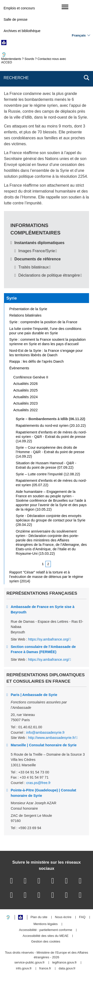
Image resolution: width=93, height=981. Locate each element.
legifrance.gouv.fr (64, 962)
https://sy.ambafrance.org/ (48, 639)
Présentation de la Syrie (28, 309)
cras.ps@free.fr (38, 783)
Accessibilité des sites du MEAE (45, 936)
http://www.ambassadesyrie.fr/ (52, 738)
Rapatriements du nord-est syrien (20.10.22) (51, 426)
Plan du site (39, 917)
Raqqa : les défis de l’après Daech (36, 361)
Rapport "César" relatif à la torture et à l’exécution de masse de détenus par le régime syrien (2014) (46, 576)
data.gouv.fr (67, 968)
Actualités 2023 (25, 403)
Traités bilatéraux (33, 267)
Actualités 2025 (25, 390)
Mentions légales (45, 924)
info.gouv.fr (23, 968)
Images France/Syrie (36, 251)
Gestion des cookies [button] (45, 941)
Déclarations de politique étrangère (49, 275)
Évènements (19, 368)
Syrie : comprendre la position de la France (43, 322)
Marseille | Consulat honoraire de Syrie (44, 745)
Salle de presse (15, 19)
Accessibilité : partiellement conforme (45, 930)
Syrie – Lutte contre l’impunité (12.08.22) (48, 474)
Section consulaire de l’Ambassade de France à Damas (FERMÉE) (43, 649)
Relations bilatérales (25, 315)
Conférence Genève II (30, 377)
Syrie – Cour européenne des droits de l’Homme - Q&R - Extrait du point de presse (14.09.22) (50, 452)
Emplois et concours (19, 8)
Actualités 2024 (25, 397)
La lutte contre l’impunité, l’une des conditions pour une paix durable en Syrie (45, 331)
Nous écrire (63, 917)
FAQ (82, 917)
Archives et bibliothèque (21, 31)
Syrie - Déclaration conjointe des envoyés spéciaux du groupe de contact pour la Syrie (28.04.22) (51, 520)
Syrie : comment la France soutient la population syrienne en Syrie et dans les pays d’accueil (47, 342)
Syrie (11, 298)
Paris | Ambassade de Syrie (34, 695)
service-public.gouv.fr (29, 962)
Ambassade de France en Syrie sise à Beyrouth (42, 609)
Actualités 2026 (25, 384)
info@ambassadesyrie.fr (45, 732)
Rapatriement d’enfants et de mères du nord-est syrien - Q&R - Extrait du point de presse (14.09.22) (51, 436)
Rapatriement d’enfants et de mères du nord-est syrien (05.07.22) (51, 483)
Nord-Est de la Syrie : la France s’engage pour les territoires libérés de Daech (46, 353)
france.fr (45, 968)
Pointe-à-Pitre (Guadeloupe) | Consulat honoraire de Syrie (43, 793)
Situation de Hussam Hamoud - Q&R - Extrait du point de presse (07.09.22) (46, 465)
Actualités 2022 (25, 410)
